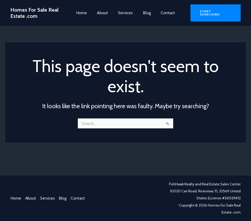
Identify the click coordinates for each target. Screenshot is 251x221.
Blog (145, 12)
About (104, 12)
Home (84, 12)
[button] (215, 13)
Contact (164, 12)
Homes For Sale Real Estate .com (34, 13)
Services (125, 12)
